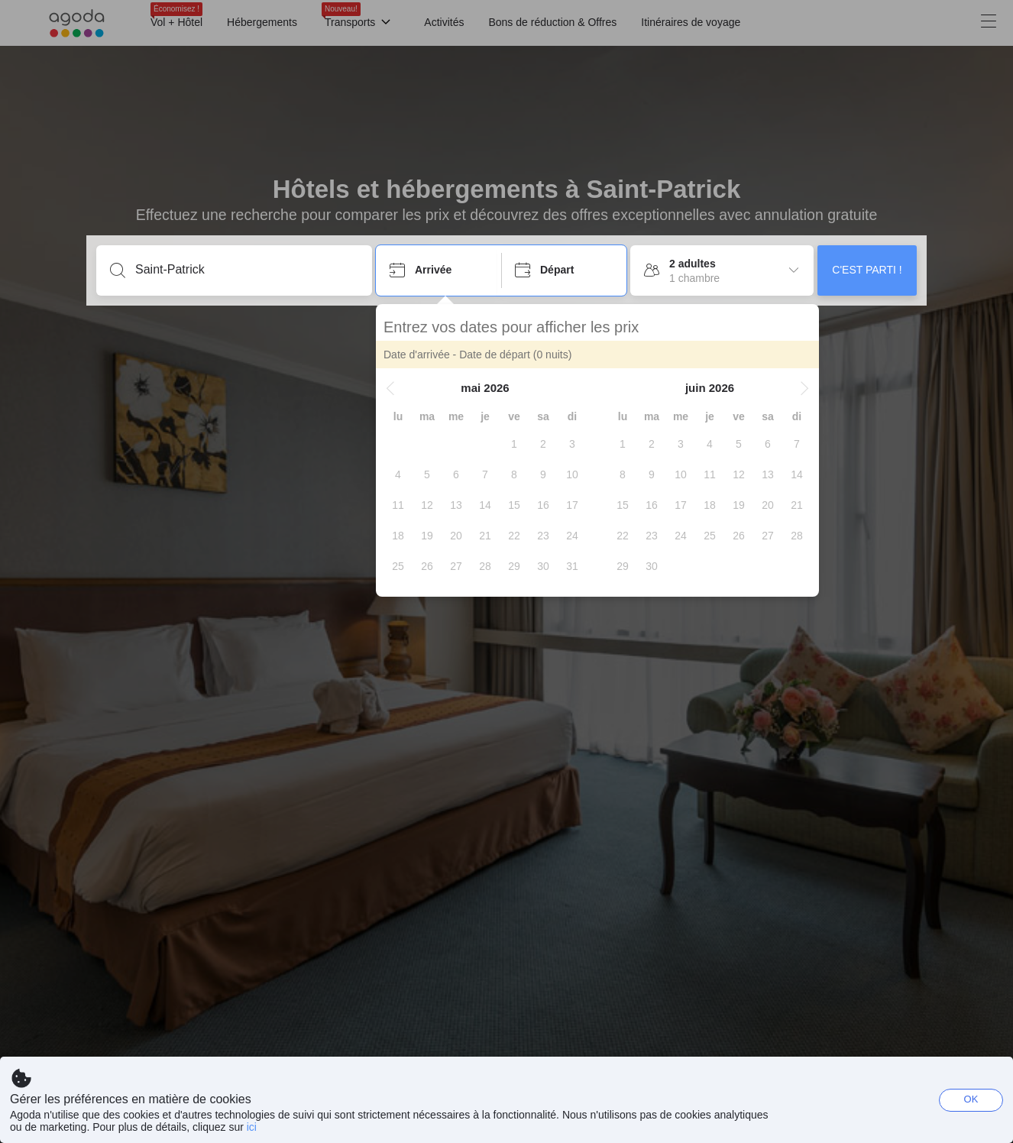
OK (971, 1099)
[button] (390, 388)
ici (252, 1127)
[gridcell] (514, 443)
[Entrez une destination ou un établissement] (246, 269)
